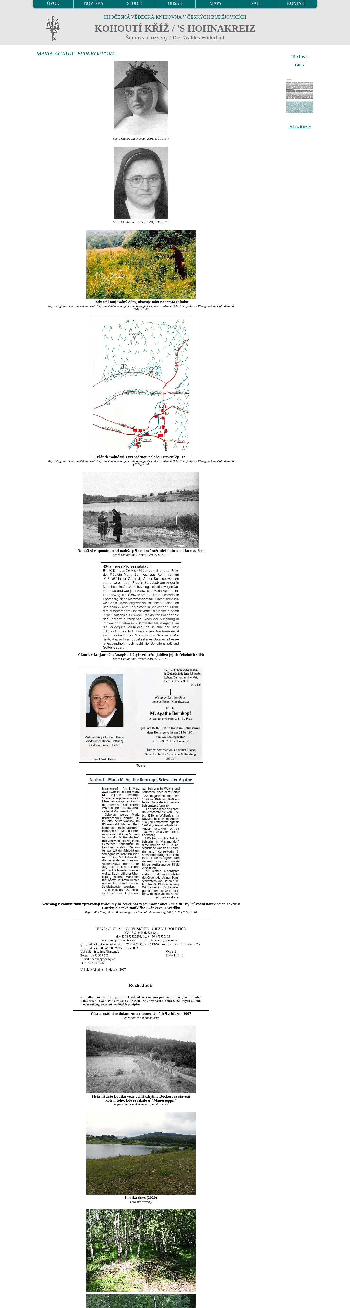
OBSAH (175, 3)
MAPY (216, 3)
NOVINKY (94, 3)
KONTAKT (297, 3)
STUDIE (134, 3)
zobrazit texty (300, 126)
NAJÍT (256, 3)
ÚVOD (53, 3)
